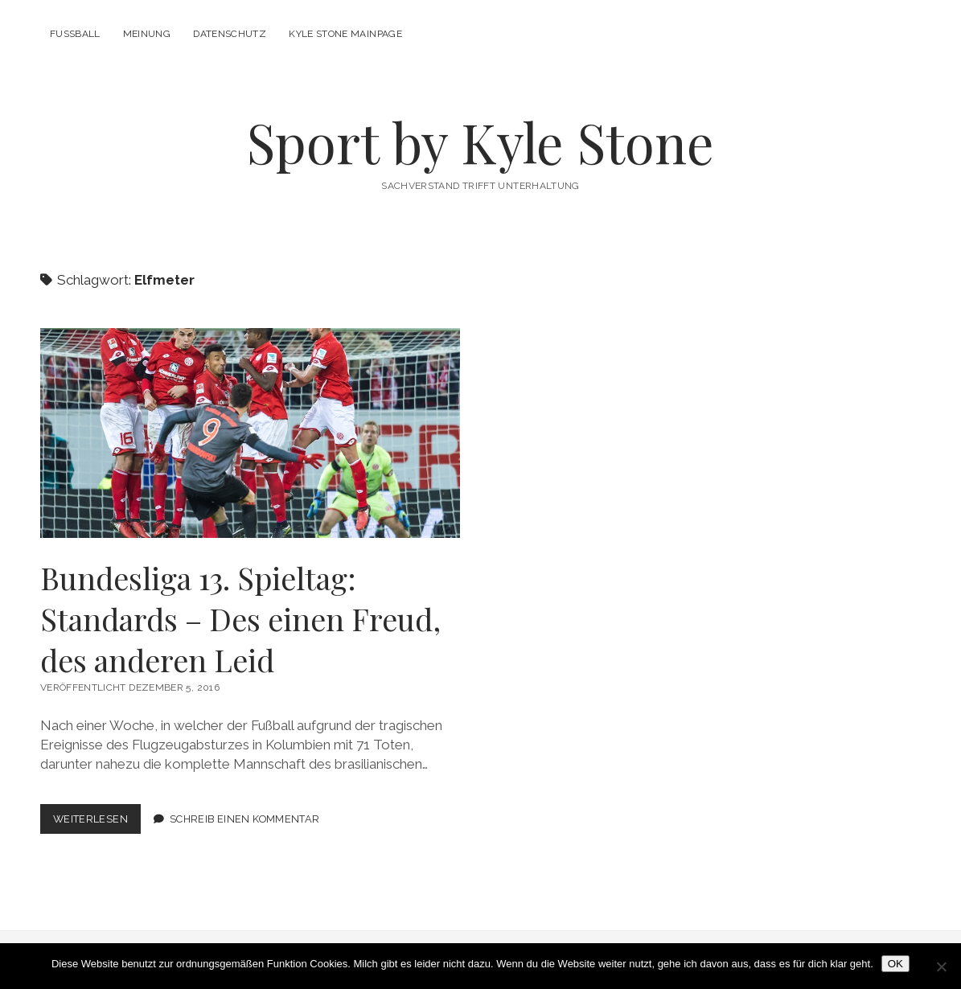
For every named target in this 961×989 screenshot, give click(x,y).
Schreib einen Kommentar (245, 819)
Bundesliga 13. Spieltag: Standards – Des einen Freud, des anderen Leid (250, 433)
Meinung (147, 33)
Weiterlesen (97, 822)
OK (895, 964)
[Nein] (941, 966)
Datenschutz (229, 33)
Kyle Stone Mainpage (345, 33)
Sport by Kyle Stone (480, 142)
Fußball (75, 33)
